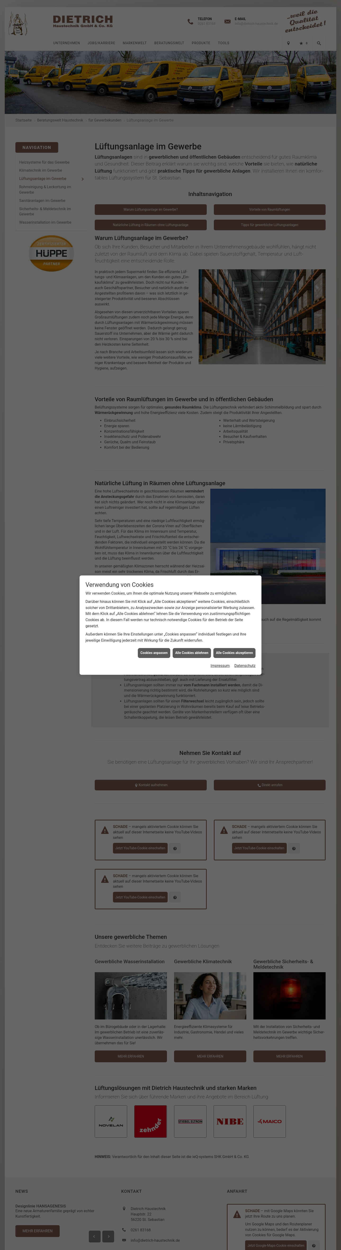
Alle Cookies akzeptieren (234, 424)
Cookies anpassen (154, 424)
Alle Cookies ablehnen (191, 424)
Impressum (220, 436)
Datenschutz (245, 436)
